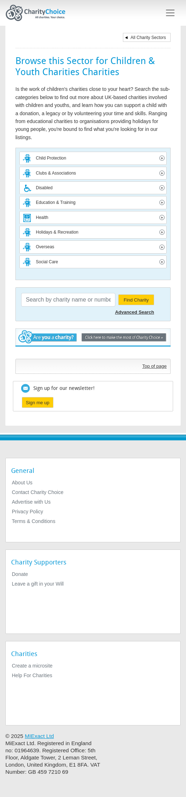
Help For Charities (32, 675)
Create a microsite (32, 666)
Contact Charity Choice (37, 492)
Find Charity (136, 300)
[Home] (38, 13)
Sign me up (37, 402)
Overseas (45, 246)
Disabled (44, 187)
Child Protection (51, 158)
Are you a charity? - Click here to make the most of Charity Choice (93, 341)
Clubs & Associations (56, 173)
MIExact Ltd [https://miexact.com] (39, 736)
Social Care (47, 261)
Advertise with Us (31, 502)
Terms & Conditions (33, 521)
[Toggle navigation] (170, 13)
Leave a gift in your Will (38, 584)
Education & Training (56, 202)
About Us (22, 482)
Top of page (154, 366)
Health (42, 217)
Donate (20, 574)
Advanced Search (134, 312)
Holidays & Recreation (57, 232)
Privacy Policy (27, 511)
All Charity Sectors (148, 37)
